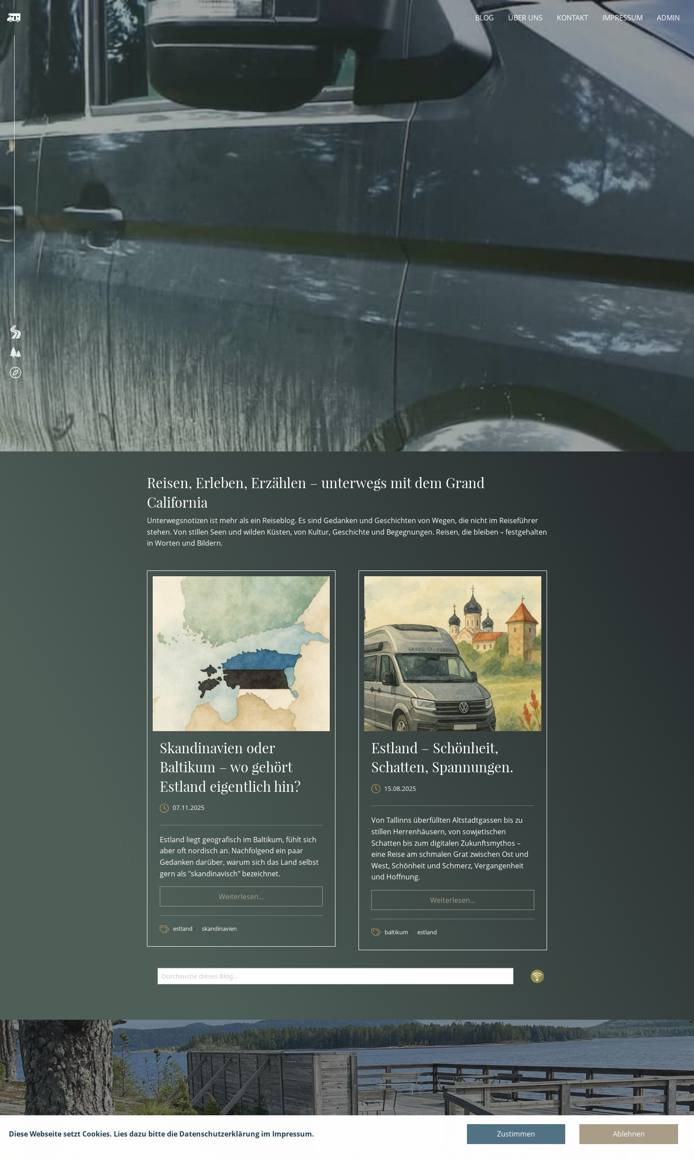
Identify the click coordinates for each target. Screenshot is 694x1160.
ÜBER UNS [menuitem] (525, 18)
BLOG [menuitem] (484, 18)
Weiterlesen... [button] (241, 897)
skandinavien (219, 929)
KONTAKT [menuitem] (572, 18)
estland (183, 929)
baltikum (397, 932)
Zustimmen (516, 1134)
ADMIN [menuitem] (668, 18)
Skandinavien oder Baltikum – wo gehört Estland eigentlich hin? (230, 766)
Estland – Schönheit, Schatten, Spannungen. (442, 757)
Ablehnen (629, 1134)
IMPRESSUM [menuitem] (622, 18)
